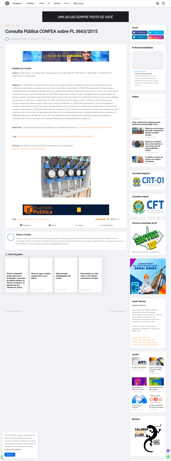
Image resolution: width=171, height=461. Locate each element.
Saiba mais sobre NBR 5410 (143, 340)
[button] (157, 3)
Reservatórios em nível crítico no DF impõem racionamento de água (89, 276)
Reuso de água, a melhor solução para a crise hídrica (41, 276)
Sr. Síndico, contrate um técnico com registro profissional (154, 159)
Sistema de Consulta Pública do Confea (94, 127)
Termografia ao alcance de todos (138, 388)
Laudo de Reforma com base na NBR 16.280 (155, 369)
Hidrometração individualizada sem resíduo (63, 276)
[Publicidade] (85, 16)
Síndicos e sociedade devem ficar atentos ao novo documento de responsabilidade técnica (154, 146)
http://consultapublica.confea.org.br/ (28, 149)
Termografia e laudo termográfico (156, 388)
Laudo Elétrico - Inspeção (137, 406)
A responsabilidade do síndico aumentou (156, 406)
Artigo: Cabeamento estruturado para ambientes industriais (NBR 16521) (146, 123)
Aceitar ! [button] (10, 455)
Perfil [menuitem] (41, 3)
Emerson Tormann (23, 235)
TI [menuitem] (49, 3)
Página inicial (9, 25)
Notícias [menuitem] (30, 3)
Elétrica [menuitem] (57, 3)
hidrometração (29, 219)
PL (37, 219)
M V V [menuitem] (67, 3)
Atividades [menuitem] (16, 3)
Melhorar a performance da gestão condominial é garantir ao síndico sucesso (154, 132)
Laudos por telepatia (139, 367)
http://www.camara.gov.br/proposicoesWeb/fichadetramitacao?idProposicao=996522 (55, 136)
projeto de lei (44, 219)
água (17, 25)
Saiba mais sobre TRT (141, 338)
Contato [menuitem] (78, 3)
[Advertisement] (66, 301)
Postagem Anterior (14, 311)
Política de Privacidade (12, 449)
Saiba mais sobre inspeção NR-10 (145, 345)
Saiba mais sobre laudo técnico (145, 342)
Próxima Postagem (118, 311)
